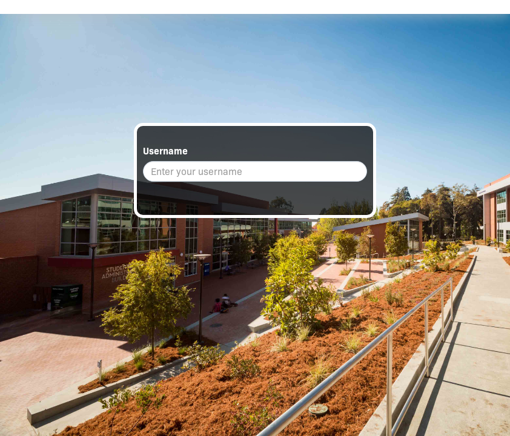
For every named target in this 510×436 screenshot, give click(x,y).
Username (165, 151)
